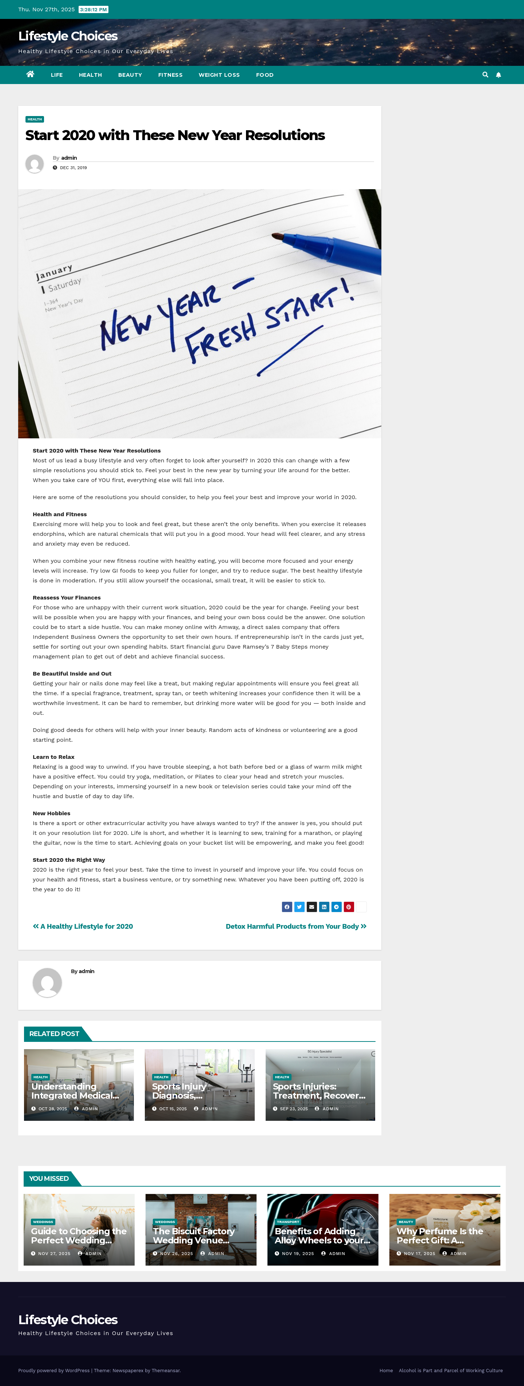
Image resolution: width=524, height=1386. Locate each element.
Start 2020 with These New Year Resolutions (175, 135)
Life (57, 75)
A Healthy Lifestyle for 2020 (83, 926)
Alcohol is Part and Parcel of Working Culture (451, 1370)
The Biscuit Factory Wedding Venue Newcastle (193, 1240)
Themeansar (166, 1370)
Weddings (43, 1222)
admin (69, 158)
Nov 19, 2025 (298, 1253)
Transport (288, 1222)
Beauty (130, 75)
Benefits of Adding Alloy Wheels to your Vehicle (319, 1240)
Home (386, 1370)
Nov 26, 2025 (176, 1253)
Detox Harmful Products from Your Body (296, 926)
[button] (485, 74)
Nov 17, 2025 (420, 1253)
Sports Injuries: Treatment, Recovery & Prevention (318, 1095)
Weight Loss (219, 75)
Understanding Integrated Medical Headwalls (71, 1095)
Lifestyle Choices (67, 36)
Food (265, 75)
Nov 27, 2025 (54, 1253)
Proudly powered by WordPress (54, 1370)
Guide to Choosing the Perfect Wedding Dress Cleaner (79, 1240)
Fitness (170, 75)
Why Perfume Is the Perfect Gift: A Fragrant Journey (440, 1240)
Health (90, 75)
